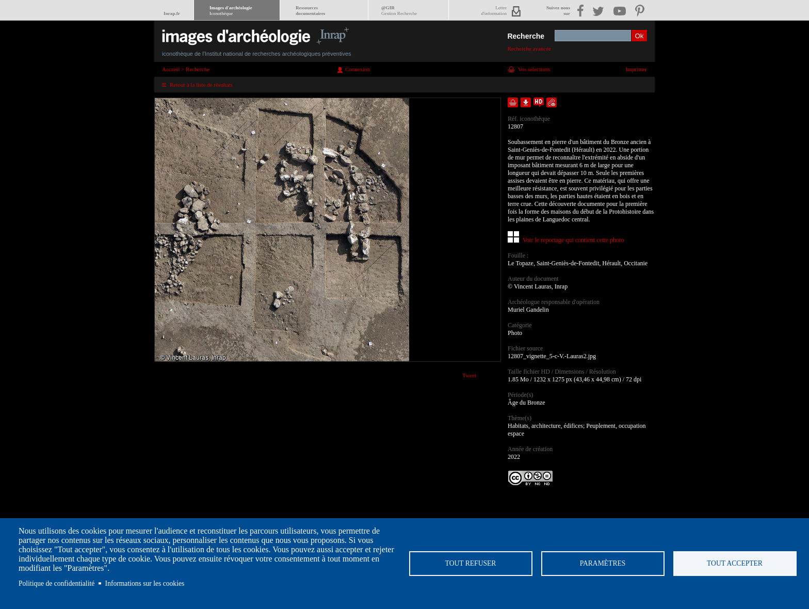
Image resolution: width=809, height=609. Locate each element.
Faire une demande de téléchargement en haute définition (538, 102)
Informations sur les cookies (145, 583)
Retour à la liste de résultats (201, 85)
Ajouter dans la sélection (513, 102)
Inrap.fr (172, 13)
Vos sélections (534, 69)
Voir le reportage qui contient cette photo (573, 240)
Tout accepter (735, 563)
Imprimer (636, 69)
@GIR (399, 10)
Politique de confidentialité (56, 583)
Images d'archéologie (230, 10)
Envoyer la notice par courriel (551, 102)
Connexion (357, 69)
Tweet (469, 375)
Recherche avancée (529, 48)
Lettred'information (494, 10)
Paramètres (603, 563)
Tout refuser (470, 563)
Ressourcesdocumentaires (310, 10)
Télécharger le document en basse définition (526, 102)
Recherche (525, 36)
